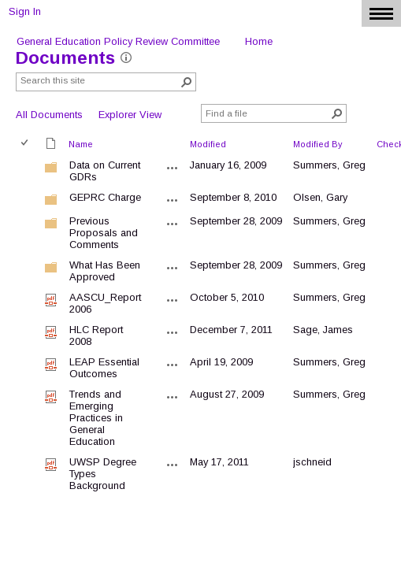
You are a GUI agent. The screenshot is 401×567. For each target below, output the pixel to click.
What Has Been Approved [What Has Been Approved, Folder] (104, 271)
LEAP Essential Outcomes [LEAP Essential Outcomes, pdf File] (104, 368)
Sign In (25, 11)
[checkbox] (25, 144)
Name (81, 144)
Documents (65, 58)
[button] (186, 82)
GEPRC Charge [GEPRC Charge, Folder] (105, 197)
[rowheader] (28, 171)
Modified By (317, 144)
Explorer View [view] (130, 114)
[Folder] (51, 170)
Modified (208, 144)
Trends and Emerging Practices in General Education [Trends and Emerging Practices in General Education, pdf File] (96, 417)
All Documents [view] (49, 114)
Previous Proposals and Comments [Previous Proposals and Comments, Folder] (103, 232)
